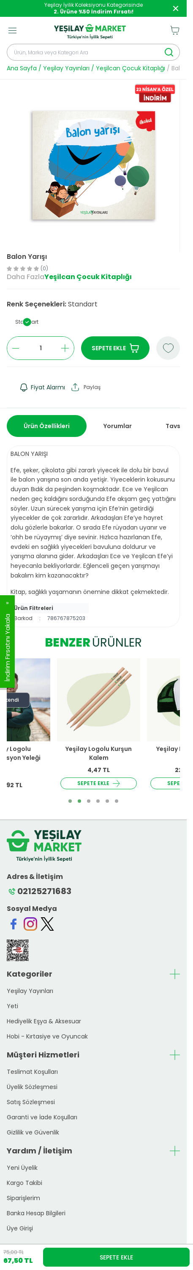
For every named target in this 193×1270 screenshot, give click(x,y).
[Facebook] (13, 924)
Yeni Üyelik (22, 1168)
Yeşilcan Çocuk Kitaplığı (130, 68)
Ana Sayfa (22, 68)
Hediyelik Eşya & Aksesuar (44, 1021)
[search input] (93, 52)
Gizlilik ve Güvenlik (33, 1132)
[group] (93, 166)
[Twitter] (47, 924)
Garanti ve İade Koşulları (42, 1117)
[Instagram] (30, 924)
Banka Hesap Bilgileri (36, 1213)
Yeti (12, 1006)
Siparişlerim (23, 1198)
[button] (27, 322)
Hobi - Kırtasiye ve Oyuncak (47, 1036)
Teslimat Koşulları (32, 1072)
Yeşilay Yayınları (66, 68)
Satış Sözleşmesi (31, 1102)
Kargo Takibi (24, 1183)
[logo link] (89, 30)
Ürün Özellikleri (47, 426)
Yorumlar (117, 426)
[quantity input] (40, 348)
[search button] (169, 52)
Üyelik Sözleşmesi (32, 1087)
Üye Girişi (20, 1228)
